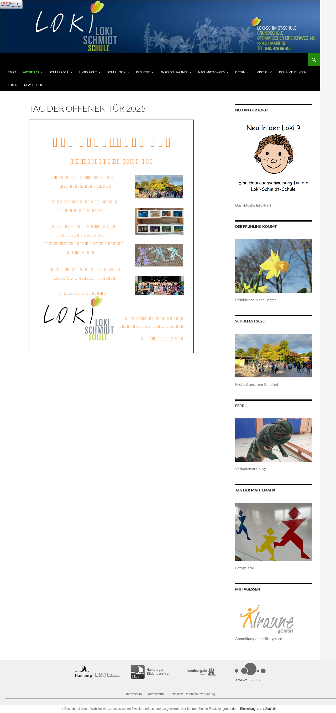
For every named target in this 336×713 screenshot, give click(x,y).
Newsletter (33, 84)
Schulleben (116, 72)
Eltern (240, 72)
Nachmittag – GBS (211, 72)
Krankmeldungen (292, 72)
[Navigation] (11, 4)
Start (12, 72)
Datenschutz (155, 694)
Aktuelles (31, 72)
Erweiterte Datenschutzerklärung (192, 694)
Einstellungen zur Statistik (258, 709)
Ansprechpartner (174, 72)
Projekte (143, 72)
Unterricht (88, 72)
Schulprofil (59, 72)
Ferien (12, 84)
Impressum (264, 72)
